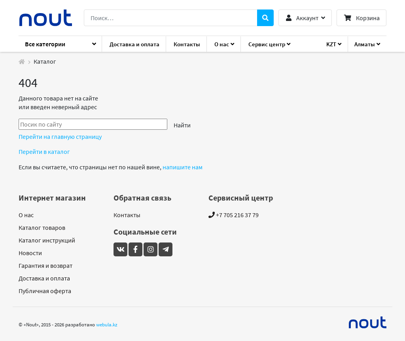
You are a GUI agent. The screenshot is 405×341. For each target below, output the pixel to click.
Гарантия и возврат (45, 265)
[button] (305, 17)
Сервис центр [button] (266, 44)
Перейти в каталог (44, 151)
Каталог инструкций (47, 240)
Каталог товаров (42, 227)
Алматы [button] (364, 44)
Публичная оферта (45, 291)
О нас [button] (221, 44)
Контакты (187, 44)
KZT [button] (331, 44)
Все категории (45, 44)
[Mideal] (368, 322)
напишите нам (182, 167)
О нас (26, 215)
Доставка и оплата (134, 44)
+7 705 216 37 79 (233, 215)
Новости (30, 253)
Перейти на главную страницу (60, 136)
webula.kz (106, 324)
